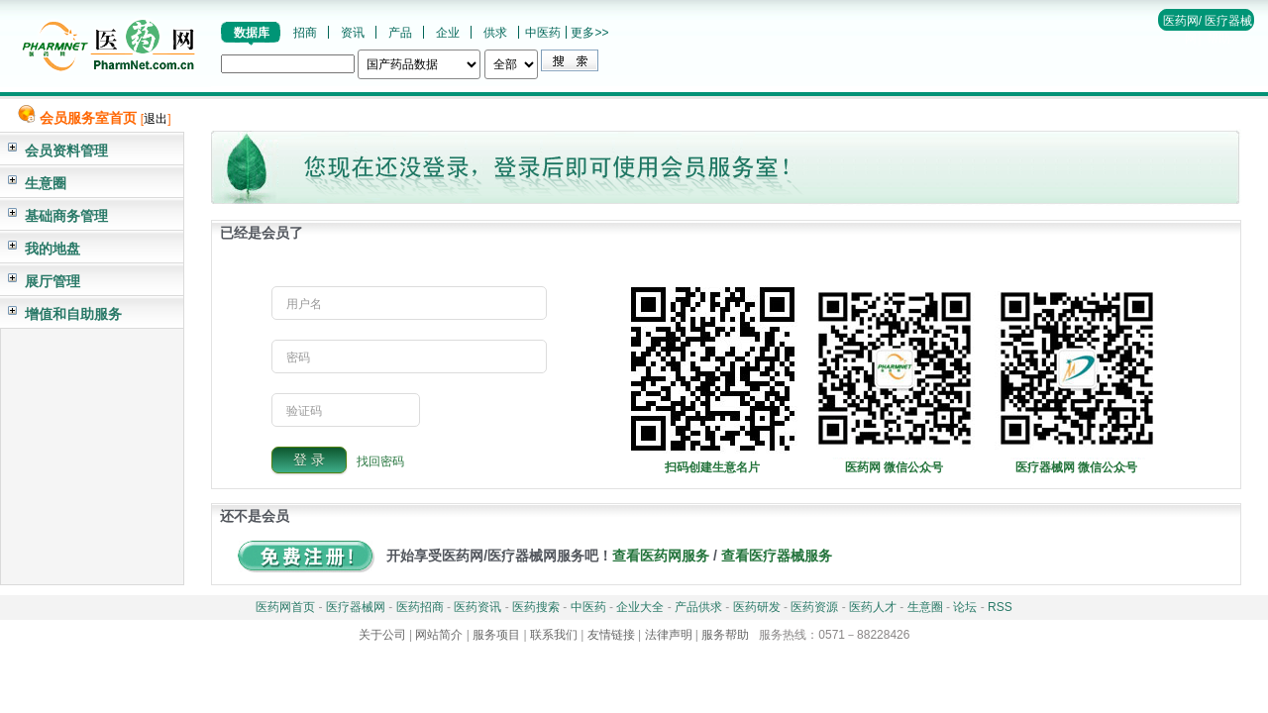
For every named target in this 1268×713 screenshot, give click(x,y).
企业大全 (640, 607)
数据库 (251, 33)
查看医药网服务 (660, 555)
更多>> (589, 33)
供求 (495, 33)
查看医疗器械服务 (776, 555)
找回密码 (380, 460)
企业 (448, 33)
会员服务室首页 (88, 118)
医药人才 (873, 607)
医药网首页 (285, 607)
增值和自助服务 (73, 314)
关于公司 (382, 635)
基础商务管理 (66, 216)
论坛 (965, 607)
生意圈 (45, 183)
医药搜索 (536, 607)
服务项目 (496, 635)
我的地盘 (52, 248)
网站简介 (439, 635)
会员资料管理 (66, 150)
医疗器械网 (355, 607)
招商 (305, 33)
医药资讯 (477, 607)
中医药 (543, 33)
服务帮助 (725, 635)
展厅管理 (52, 281)
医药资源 (814, 607)
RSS (1000, 607)
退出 (155, 119)
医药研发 (757, 607)
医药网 (1181, 21)
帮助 (1218, 39)
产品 (400, 33)
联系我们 (554, 635)
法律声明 (668, 635)
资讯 (353, 33)
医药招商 (420, 607)
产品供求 (698, 607)
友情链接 (611, 635)
